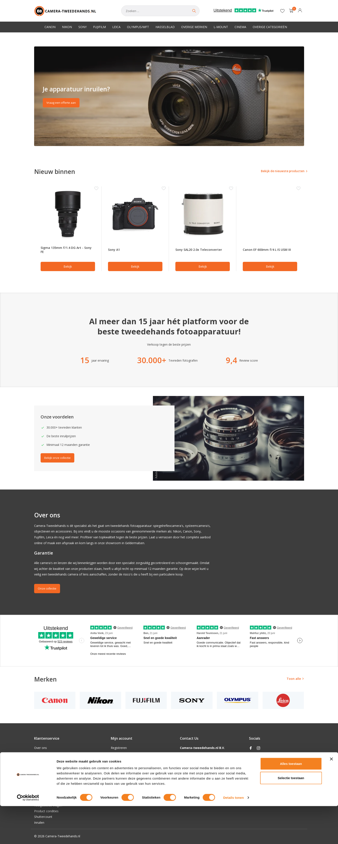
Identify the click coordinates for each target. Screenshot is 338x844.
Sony (82, 27)
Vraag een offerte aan (62, 103)
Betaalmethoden (46, 771)
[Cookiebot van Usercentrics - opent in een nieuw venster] (28, 835)
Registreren (119, 748)
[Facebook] (250, 748)
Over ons (40, 748)
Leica (116, 27)
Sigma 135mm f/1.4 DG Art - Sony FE (63, 250)
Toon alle (294, 679)
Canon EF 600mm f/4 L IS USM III (268, 250)
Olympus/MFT (138, 27)
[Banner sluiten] (331, 796)
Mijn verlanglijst (122, 759)
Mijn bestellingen (122, 754)
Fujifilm (99, 27)
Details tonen (233, 835)
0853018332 (188, 771)
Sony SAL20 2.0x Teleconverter (201, 250)
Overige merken (194, 27)
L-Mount (221, 27)
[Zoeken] (160, 10)
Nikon (67, 27)
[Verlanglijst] (282, 10)
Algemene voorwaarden (51, 754)
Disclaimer (41, 759)
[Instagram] (258, 748)
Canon (50, 27)
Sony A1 (114, 250)
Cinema (240, 27)
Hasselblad (165, 27)
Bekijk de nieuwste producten (278, 171)
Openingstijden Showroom (52, 788)
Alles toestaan (291, 801)
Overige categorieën (270, 27)
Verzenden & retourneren (52, 776)
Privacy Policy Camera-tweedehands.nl (61, 765)
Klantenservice (44, 782)
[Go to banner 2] (169, 96)
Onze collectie (48, 589)
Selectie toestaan (291, 816)
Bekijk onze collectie (59, 459)
